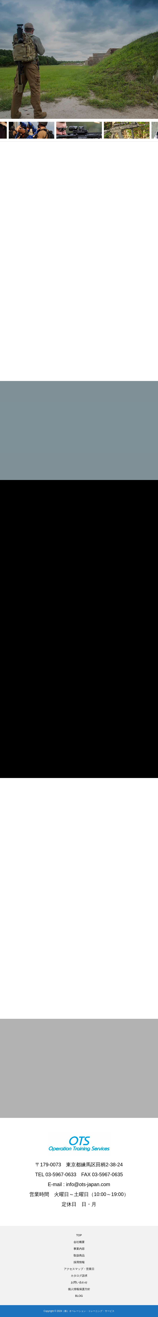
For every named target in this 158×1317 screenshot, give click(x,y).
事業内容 (79, 1248)
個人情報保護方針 (79, 1289)
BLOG (79, 1295)
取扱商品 (79, 1255)
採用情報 (79, 1262)
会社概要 (79, 1242)
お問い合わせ (79, 1282)
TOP (79, 1235)
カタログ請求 (79, 1275)
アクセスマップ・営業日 (79, 1268)
